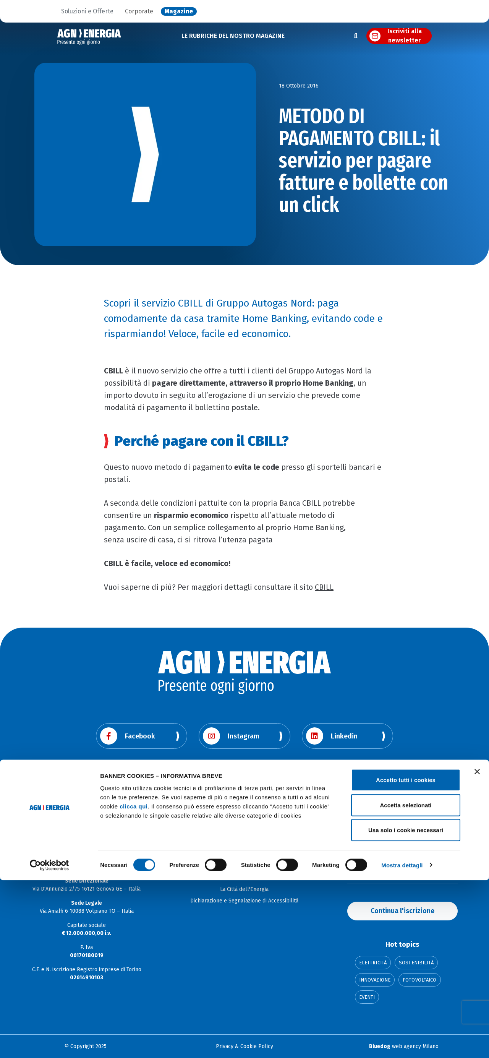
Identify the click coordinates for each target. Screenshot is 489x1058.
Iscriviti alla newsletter (404, 36)
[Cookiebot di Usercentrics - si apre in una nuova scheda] (49, 1043)
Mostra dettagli (402, 1043)
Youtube (125, 779)
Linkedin (332, 736)
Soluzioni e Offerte (87, 11)
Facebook (127, 736)
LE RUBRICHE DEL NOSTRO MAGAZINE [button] (233, 35)
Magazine (179, 11)
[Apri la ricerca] (356, 36)
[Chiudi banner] (477, 949)
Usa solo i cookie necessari (405, 1007)
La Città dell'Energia (244, 889)
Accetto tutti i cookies (406, 957)
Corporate (139, 11)
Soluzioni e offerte (244, 878)
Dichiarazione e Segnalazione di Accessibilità (244, 900)
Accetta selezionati (405, 983)
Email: (354, 873)
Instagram (231, 736)
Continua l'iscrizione (402, 911)
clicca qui (133, 983)
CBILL (324, 587)
